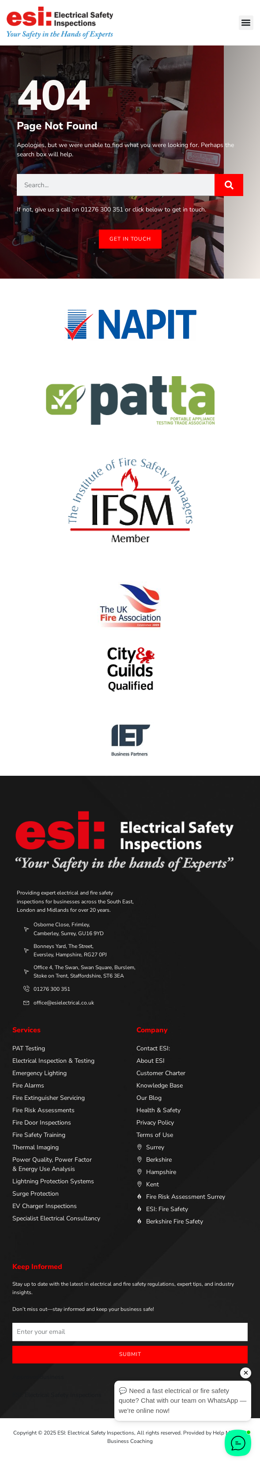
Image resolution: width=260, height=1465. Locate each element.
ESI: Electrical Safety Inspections (57, 1395)
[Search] (229, 185)
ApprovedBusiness (38, 1377)
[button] (246, 22)
